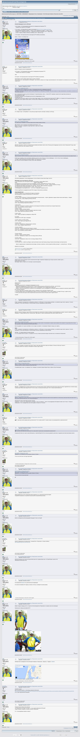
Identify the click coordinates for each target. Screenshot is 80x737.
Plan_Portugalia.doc (18, 249)
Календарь (18, 11)
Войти (22, 11)
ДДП (3, 21)
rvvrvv (3, 66)
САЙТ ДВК (8, 11)
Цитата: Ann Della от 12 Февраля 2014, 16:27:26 (22, 471)
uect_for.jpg (17, 59)
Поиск (15, 11)
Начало (5, 11)
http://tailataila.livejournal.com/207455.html (22, 542)
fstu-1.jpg (16, 630)
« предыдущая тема (66, 15)
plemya (3, 142)
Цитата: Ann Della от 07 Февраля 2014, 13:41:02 (22, 363)
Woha (3, 299)
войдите (17, 6)
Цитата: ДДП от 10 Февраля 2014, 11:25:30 (21, 453)
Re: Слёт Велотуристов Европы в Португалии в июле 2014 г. (30, 66)
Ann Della (4, 342)
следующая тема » (74, 15)
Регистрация (26, 11)
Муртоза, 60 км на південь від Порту (43, 29)
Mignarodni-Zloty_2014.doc (19, 248)
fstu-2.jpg (16, 651)
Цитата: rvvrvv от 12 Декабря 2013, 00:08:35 (21, 121)
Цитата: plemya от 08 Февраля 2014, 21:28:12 (22, 396)
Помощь (12, 11)
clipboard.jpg (17, 679)
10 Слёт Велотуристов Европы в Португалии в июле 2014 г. (30, 21)
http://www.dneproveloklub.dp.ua (27, 62)
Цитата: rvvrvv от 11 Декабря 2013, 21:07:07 (21, 88)
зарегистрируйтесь (24, 6)
